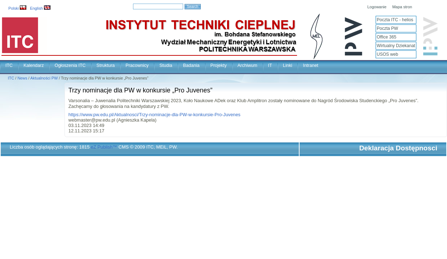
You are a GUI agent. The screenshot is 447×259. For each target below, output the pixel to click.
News (22, 78)
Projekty (219, 65)
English (40, 8)
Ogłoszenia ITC (69, 65)
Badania (191, 65)
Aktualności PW (44, 78)
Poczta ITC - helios (395, 19)
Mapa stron (402, 7)
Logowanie (376, 7)
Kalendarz (33, 65)
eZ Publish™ (104, 147)
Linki (287, 65)
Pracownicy (137, 65)
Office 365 (386, 37)
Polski (17, 8)
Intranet (310, 65)
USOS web (387, 54)
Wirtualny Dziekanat (396, 45)
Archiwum (247, 65)
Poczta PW (387, 28)
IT (270, 65)
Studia (165, 65)
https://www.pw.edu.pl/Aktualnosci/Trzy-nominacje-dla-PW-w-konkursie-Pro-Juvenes (154, 114)
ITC (9, 65)
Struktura (106, 65)
